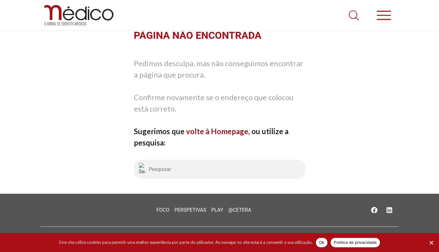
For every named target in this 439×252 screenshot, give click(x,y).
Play (217, 210)
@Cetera (239, 210)
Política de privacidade (355, 242)
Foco (162, 210)
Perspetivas (190, 210)
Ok (321, 242)
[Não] (431, 242)
